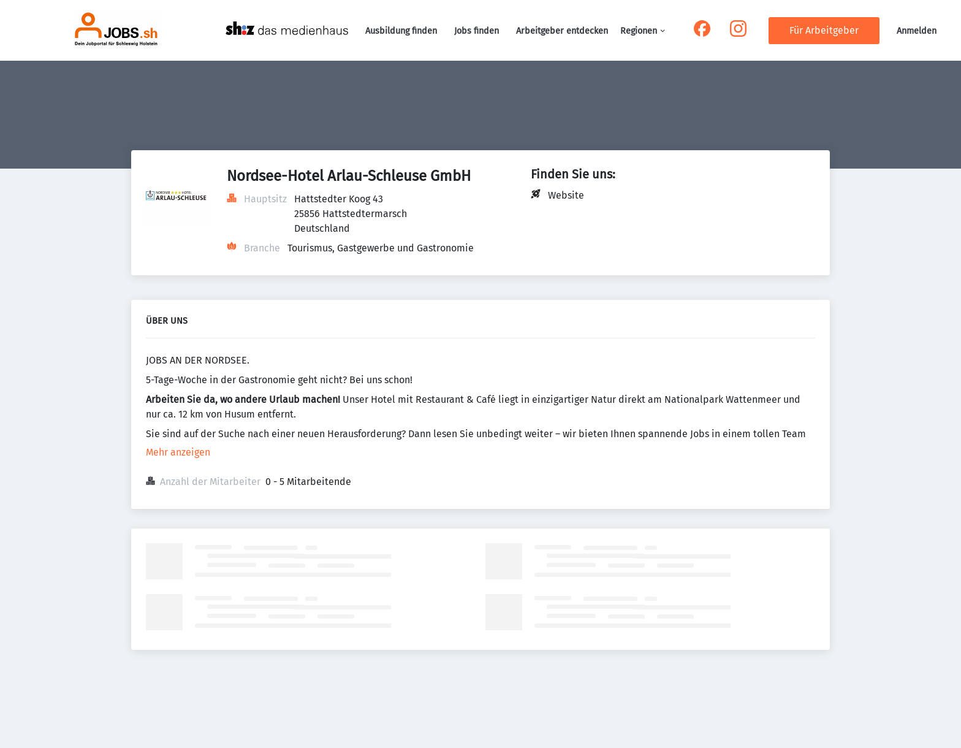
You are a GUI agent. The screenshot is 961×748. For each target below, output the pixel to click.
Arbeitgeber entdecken (562, 31)
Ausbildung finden (401, 31)
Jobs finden (476, 31)
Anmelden (916, 31)
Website (566, 195)
